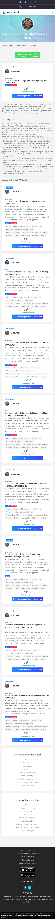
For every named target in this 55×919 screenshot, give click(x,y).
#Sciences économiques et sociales (35, 233)
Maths (27, 760)
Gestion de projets (27, 785)
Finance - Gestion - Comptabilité (27, 782)
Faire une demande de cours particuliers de (27, 55)
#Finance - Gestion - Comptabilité (18, 236)
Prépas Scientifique (27, 776)
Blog (20, 7)
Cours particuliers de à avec (26, 81)
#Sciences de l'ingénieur (24, 230)
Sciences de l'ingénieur (27, 772)
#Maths (8, 227)
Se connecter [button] (31, 7)
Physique (27, 769)
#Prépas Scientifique (13, 233)
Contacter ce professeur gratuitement (27, 96)
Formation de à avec (25, 626)
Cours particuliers (8, 46)
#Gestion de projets (39, 236)
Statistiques (27, 766)
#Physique (9, 230)
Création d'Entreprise (27, 763)
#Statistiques (36, 227)
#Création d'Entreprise (21, 227)
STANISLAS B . (22, 46)
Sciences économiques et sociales (27, 779)
